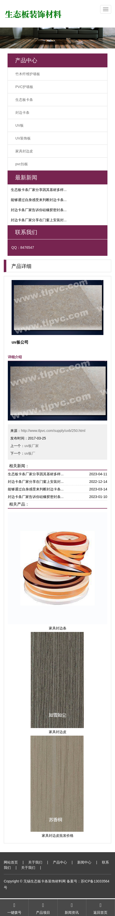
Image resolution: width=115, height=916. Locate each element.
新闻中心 (84, 862)
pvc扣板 (21, 164)
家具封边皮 (24, 151)
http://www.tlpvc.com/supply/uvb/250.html (53, 431)
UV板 (19, 125)
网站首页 (11, 862)
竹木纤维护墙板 (27, 74)
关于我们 (35, 862)
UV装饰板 (23, 138)
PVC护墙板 (24, 87)
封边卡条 (22, 112)
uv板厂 (29, 453)
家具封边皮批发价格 (57, 836)
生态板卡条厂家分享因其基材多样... (39, 190)
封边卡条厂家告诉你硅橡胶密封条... (39, 210)
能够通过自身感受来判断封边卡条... (39, 200)
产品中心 (60, 862)
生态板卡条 (24, 100)
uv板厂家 (31, 446)
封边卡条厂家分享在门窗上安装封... (39, 220)
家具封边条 (57, 628)
